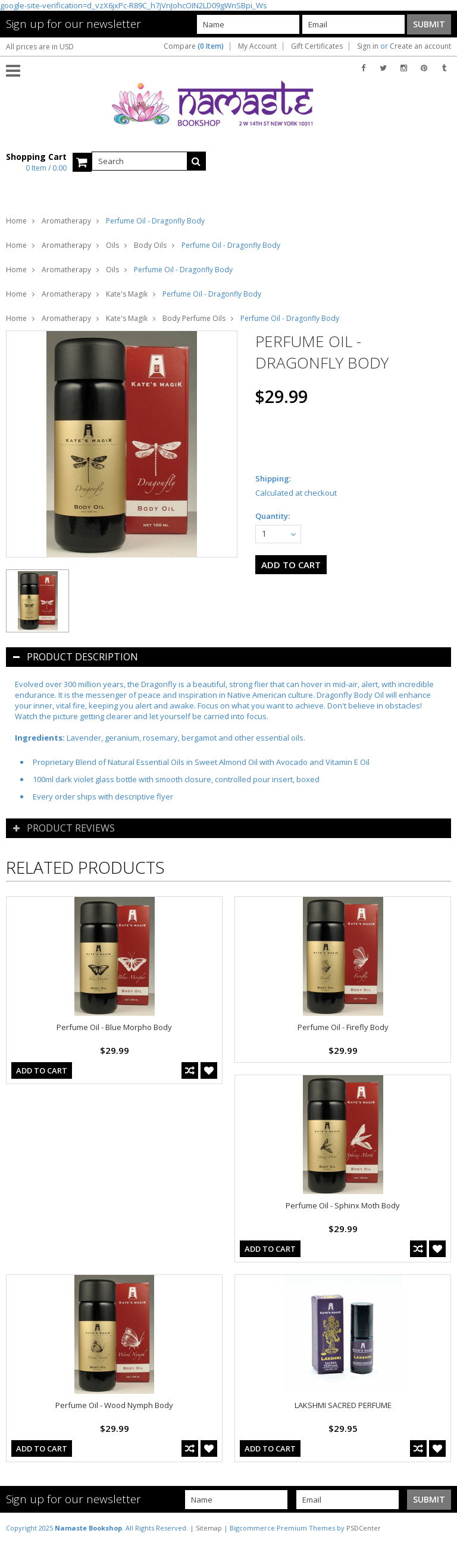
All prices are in (40, 47)
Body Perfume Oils (194, 318)
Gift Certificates (317, 46)
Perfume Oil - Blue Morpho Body (114, 1027)
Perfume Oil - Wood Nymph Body (114, 1405)
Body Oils (150, 245)
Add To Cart (41, 1070)
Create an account (420, 46)
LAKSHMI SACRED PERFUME (343, 1405)
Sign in (367, 46)
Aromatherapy (66, 221)
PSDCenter (363, 1527)
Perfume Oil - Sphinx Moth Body (343, 1205)
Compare (194, 46)
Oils (112, 245)
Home (16, 221)
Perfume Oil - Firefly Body (343, 1027)
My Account (257, 46)
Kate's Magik (127, 294)
